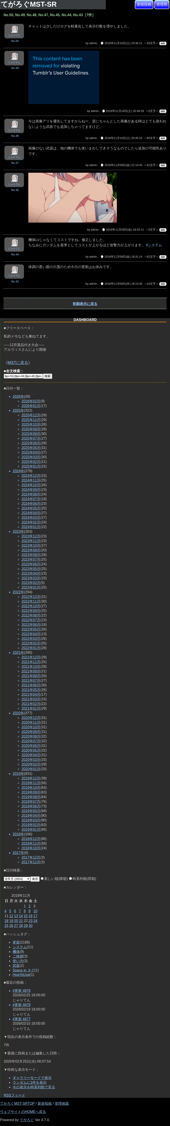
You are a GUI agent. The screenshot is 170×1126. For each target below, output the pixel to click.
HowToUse (21, 975)
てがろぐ (27, 1120)
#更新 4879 (22, 991)
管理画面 (62, 1103)
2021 (18, 652)
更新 (16, 942)
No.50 (15, 41)
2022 (18, 592)
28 (21, 926)
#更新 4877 (22, 1019)
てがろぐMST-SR (30, 4)
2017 (18, 853)
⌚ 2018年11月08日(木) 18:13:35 (121, 283)
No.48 (15, 135)
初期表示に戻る (85, 304)
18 (6, 921)
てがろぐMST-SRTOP (17, 1103)
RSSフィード (14, 1095)
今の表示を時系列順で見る (34, 1087)
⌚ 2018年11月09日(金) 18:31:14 (121, 256)
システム (20, 947)
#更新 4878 (22, 1005)
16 (31, 916)
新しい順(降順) (54, 879)
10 (35, 911)
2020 (18, 713)
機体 (16, 952)
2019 (18, 773)
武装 (16, 965)
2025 (18, 410)
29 (26, 926)
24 (35, 921)
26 (11, 926)
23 (31, 921)
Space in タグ (24, 970)
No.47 (15, 162)
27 (16, 926)
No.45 (15, 190)
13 (16, 916)
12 (11, 916)
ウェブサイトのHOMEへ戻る (23, 1112)
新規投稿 (144, 4)
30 (31, 926)
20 (16, 921)
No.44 (15, 254)
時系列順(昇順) (82, 879)
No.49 (15, 68)
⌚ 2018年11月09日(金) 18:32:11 (123, 229)
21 (21, 921)
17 (35, 916)
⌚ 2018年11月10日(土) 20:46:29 (123, 111)
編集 (163, 43)
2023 (18, 531)
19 (11, 921)
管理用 (161, 4)
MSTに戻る (18, 362)
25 (6, 926)
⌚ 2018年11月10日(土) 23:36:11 (121, 43)
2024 (18, 471)
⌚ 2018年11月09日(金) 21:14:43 (121, 165)
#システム (154, 245)
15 (26, 916)
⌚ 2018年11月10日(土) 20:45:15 (121, 138)
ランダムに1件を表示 (29, 1082)
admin (93, 43)
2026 (18, 396)
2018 (18, 834)
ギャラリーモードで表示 (32, 1078)
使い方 (18, 961)
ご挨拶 (18, 956)
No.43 (15, 281)
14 (21, 916)
